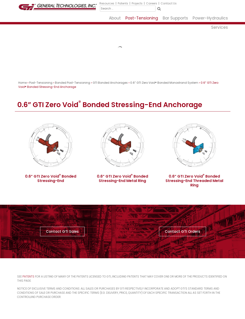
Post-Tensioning (141, 18)
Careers (151, 3)
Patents (123, 3)
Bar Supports (175, 18)
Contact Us (169, 3)
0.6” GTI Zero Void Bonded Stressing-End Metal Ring (122, 178)
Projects (137, 3)
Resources (106, 3)
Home (22, 83)
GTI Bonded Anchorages (110, 83)
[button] (62, 231)
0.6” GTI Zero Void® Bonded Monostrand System (164, 83)
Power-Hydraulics (210, 18)
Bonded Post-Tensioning (72, 83)
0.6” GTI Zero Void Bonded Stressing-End (50, 178)
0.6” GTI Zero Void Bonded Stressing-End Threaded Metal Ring (194, 181)
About (115, 18)
